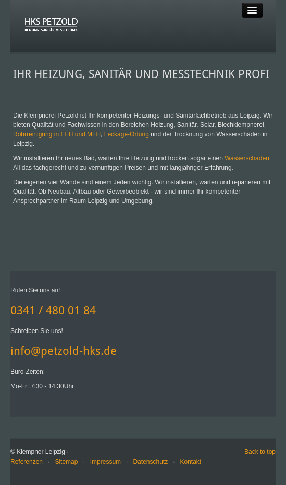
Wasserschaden (247, 158)
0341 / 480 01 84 (53, 310)
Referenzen (26, 461)
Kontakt (191, 461)
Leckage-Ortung (126, 134)
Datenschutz (150, 461)
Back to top (260, 451)
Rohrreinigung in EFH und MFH (57, 134)
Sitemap (66, 461)
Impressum (105, 461)
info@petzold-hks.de (63, 351)
